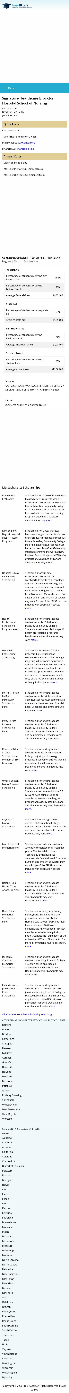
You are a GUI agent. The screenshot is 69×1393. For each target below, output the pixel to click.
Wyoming (7, 1377)
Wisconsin (7, 1368)
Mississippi (8, 1250)
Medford (7, 1076)
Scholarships (31, 261)
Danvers (6, 1048)
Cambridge (8, 1038)
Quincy (6, 1090)
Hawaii (5, 1184)
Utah (5, 1344)
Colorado (7, 1156)
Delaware (7, 1170)
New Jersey (8, 1278)
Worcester (8, 1118)
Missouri (7, 1245)
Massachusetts (10, 1222)
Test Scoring (37, 257)
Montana (7, 1255)
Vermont (7, 1358)
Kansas (6, 1208)
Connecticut (8, 1161)
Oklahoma (7, 1302)
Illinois (5, 1198)
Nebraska (7, 1269)
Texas (5, 1339)
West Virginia (9, 1372)
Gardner (6, 1057)
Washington (9, 1363)
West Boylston (10, 1114)
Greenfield (7, 1062)
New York (7, 1292)
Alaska (5, 1133)
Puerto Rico (8, 1316)
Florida (6, 1175)
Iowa (4, 1189)
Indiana (6, 1203)
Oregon (6, 1306)
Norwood (7, 1081)
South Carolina (10, 1325)
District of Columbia (13, 1166)
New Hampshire (11, 1274)
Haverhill (7, 1067)
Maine (5, 1231)
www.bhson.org (26, 142)
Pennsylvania (9, 1311)
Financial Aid (53, 257)
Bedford (6, 1024)
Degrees (6, 261)
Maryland (7, 1227)
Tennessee (8, 1335)
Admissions (21, 257)
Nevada (6, 1288)
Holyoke (6, 1071)
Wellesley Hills (10, 1104)
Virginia (6, 1349)
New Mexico (8, 1283)
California (7, 1151)
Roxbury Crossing (12, 1095)
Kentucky (7, 1213)
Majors (18, 261)
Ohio (4, 1297)
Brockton (7, 1034)
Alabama (7, 1137)
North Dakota (9, 1264)
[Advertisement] (34, 47)
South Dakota (9, 1330)
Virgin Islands (9, 1353)
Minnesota (8, 1241)
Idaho (5, 1194)
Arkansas (7, 1142)
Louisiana (7, 1217)
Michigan (7, 1236)
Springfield (8, 1100)
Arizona (6, 1147)
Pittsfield (7, 1085)
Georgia (6, 1180)
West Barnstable (11, 1109)
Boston (6, 1029)
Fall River (7, 1053)
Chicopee (7, 1043)
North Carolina (10, 1260)
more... (49, 520)
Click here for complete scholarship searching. (27, 1014)
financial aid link (25, 148)
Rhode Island (9, 1321)
